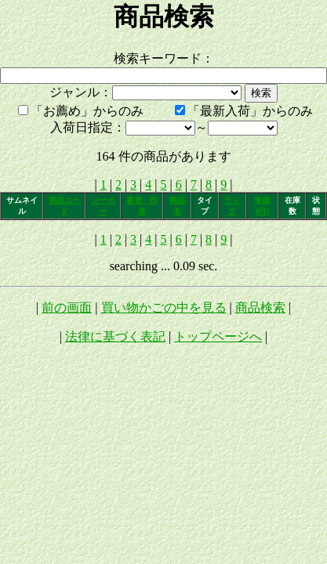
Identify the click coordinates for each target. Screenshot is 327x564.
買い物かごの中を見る (164, 307)
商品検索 (260, 307)
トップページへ (218, 336)
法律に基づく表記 (115, 336)
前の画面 (67, 307)
